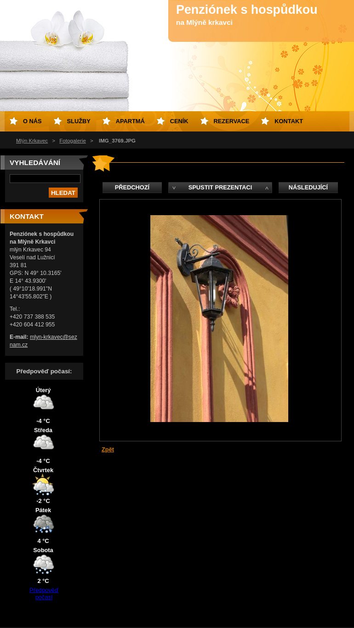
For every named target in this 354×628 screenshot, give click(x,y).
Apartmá (130, 121)
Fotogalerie (72, 140)
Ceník (179, 121)
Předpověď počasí (43, 593)
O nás (32, 121)
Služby (79, 121)
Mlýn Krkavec (32, 140)
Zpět (108, 449)
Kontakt (288, 121)
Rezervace (232, 121)
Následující (308, 187)
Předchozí (132, 187)
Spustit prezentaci (220, 187)
